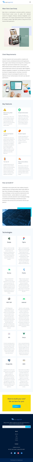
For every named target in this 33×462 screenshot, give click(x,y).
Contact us (16, 406)
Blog (16, 436)
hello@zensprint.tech (16, 447)
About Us (16, 434)
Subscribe (27, 426)
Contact (16, 438)
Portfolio (16, 440)
